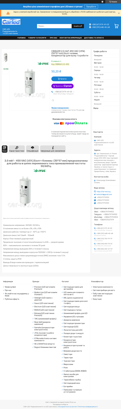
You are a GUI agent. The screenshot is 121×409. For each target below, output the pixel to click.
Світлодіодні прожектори (74, 323)
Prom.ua (73, 402)
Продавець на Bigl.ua (60, 404)
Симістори (68, 354)
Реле (66, 368)
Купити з (64, 86)
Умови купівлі (10, 287)
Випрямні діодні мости (73, 351)
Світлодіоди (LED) (71, 327)
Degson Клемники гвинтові (45, 347)
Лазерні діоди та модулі (73, 333)
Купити (63, 79)
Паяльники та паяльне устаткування (73, 391)
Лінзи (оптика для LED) (73, 330)
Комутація (97, 299)
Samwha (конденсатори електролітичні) (44, 329)
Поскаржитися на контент (67, 407)
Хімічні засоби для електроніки (71, 375)
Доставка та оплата (94, 38)
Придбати (91, 6)
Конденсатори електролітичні (70, 341)
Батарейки (68, 386)
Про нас (53, 38)
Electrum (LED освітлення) (45, 307)
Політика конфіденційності (88, 407)
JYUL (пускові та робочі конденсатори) (44, 334)
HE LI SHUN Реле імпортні (44, 344)
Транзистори (69, 361)
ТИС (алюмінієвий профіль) (45, 319)
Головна (21, 38)
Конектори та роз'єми (73, 337)
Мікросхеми (68, 364)
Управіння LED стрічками (74, 317)
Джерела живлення (72, 320)
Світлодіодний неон (72, 383)
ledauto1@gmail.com (104, 194)
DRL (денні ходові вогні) (73, 298)
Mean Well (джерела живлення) (42, 323)
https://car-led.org (104, 191)
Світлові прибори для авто (104, 290)
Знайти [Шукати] (77, 26)
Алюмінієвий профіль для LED (75, 313)
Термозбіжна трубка (72, 380)
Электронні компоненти (103, 287)
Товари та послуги (37, 38)
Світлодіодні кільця (72, 307)
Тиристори (68, 358)
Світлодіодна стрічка (72, 310)
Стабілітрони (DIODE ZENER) (75, 371)
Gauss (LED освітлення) (43, 303)
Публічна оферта (12, 299)
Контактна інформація (71, 38)
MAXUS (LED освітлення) (44, 310)
